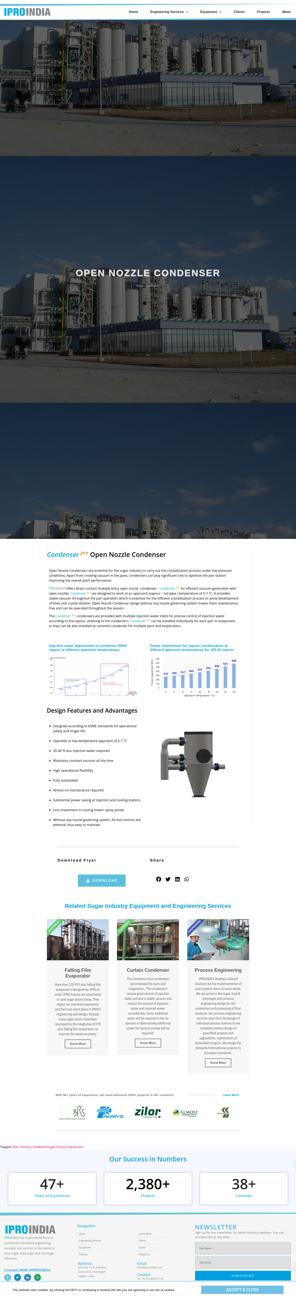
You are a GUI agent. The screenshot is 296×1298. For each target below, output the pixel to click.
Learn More (231, 1095)
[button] (102, 881)
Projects (263, 12)
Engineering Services (169, 12)
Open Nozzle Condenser (29, 1147)
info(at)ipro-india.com (149, 1267)
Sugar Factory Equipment (65, 1147)
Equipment (210, 12)
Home (133, 12)
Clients (239, 12)
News (286, 12)
